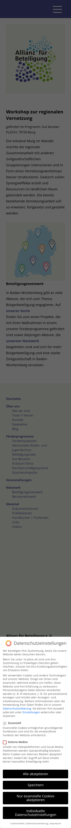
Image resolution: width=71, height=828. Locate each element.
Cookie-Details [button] (17, 823)
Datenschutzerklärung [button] (37, 823)
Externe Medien (17, 742)
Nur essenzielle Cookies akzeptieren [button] (36, 798)
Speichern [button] (36, 785)
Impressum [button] (55, 823)
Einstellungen (31, 712)
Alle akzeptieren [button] (35, 774)
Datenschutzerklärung (17, 708)
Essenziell (13, 723)
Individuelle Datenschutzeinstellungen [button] (35, 813)
